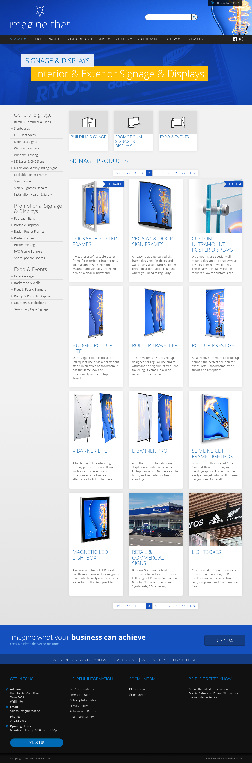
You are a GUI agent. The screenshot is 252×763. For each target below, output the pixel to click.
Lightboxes (206, 551)
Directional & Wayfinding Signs (35, 168)
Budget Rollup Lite (93, 348)
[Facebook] (235, 39)
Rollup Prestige (213, 345)
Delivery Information (83, 700)
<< (128, 173)
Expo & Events (30, 269)
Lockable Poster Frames (30, 175)
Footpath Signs (24, 218)
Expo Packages (24, 276)
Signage (16, 39)
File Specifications (81, 689)
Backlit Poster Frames (29, 231)
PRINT (102, 39)
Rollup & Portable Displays (32, 296)
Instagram (137, 695)
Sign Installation (25, 181)
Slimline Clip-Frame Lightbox (212, 453)
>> (183, 173)
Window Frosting (26, 155)
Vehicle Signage (44, 39)
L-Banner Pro (149, 450)
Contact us (225, 640)
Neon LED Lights (25, 142)
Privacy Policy (78, 706)
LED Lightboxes (25, 135)
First (118, 173)
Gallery (170, 39)
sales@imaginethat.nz (25, 711)
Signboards (22, 128)
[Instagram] (241, 39)
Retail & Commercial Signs (32, 122)
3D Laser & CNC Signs (29, 161)
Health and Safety (81, 717)
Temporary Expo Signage (31, 309)
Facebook (137, 689)
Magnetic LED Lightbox (90, 554)
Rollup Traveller (155, 345)
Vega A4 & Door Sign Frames (152, 241)
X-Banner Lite (90, 450)
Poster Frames (24, 238)
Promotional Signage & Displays (38, 208)
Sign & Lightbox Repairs (30, 188)
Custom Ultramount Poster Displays (212, 244)
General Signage (33, 114)
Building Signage (88, 137)
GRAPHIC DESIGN (77, 39)
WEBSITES (122, 39)
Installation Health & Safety (33, 194)
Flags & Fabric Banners (30, 289)
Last (193, 173)
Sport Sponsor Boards (29, 258)
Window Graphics (26, 148)
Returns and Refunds (84, 711)
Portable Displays (26, 225)
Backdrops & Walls (27, 283)
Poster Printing (24, 245)
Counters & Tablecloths (30, 303)
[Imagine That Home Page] (40, 14)
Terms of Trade (79, 695)
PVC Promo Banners (28, 251)
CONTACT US (194, 39)
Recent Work (148, 39)
